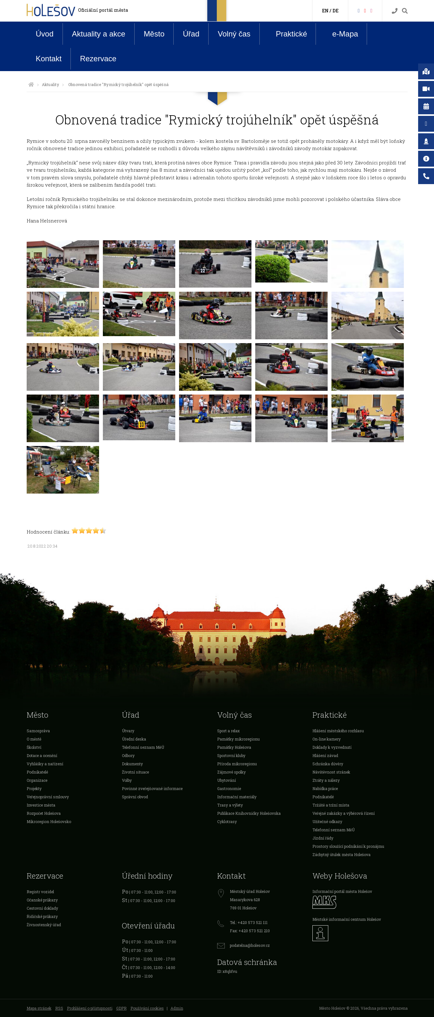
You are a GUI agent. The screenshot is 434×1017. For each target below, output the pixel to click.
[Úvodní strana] (31, 84)
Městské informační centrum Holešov (346, 919)
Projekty (34, 788)
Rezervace (98, 58)
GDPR (121, 1008)
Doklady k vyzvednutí (331, 747)
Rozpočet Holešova (44, 813)
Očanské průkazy (42, 899)
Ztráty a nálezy (326, 780)
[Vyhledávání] (405, 11)
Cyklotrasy (227, 821)
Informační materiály (237, 796)
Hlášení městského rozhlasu (338, 730)
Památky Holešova (234, 747)
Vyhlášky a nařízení (45, 763)
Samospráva (38, 730)
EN (325, 11)
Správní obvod (135, 796)
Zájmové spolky (231, 771)
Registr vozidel (40, 891)
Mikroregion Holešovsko (49, 821)
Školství (34, 747)
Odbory (128, 755)
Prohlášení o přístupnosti (89, 1008)
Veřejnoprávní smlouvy (48, 796)
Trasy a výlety (230, 805)
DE (335, 11)
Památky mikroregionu (238, 738)
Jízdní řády (322, 838)
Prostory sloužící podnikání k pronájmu (348, 846)
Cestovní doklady (42, 908)
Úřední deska (134, 738)
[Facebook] (358, 10)
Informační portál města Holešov (342, 891)
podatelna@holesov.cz (250, 945)
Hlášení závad (325, 755)
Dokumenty (132, 763)
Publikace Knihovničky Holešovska (249, 813)
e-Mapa (340, 34)
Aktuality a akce (98, 34)
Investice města (41, 805)
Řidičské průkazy (42, 916)
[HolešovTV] (365, 10)
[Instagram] (371, 10)
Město (154, 34)
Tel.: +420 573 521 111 (249, 922)
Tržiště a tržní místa (330, 805)
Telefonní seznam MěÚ (143, 747)
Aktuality (50, 84)
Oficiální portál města (103, 10)
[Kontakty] (394, 11)
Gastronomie (229, 788)
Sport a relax (228, 730)
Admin (176, 1008)
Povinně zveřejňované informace (152, 788)
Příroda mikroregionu (237, 763)
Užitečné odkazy (327, 821)
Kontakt (49, 58)
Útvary (128, 730)
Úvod (45, 34)
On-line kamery (326, 738)
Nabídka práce (325, 788)
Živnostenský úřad (44, 924)
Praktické (286, 33)
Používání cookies (147, 1008)
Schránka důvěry (327, 763)
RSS (59, 1008)
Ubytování (226, 780)
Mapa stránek (39, 1008)
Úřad (191, 34)
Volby (127, 780)
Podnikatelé (37, 771)
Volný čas (234, 34)
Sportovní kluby (231, 755)
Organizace (37, 780)
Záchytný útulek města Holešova (341, 854)
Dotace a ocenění (42, 755)
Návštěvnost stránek (331, 771)
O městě (34, 738)
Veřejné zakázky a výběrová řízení (343, 813)
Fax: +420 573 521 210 (250, 930)
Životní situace (135, 771)
